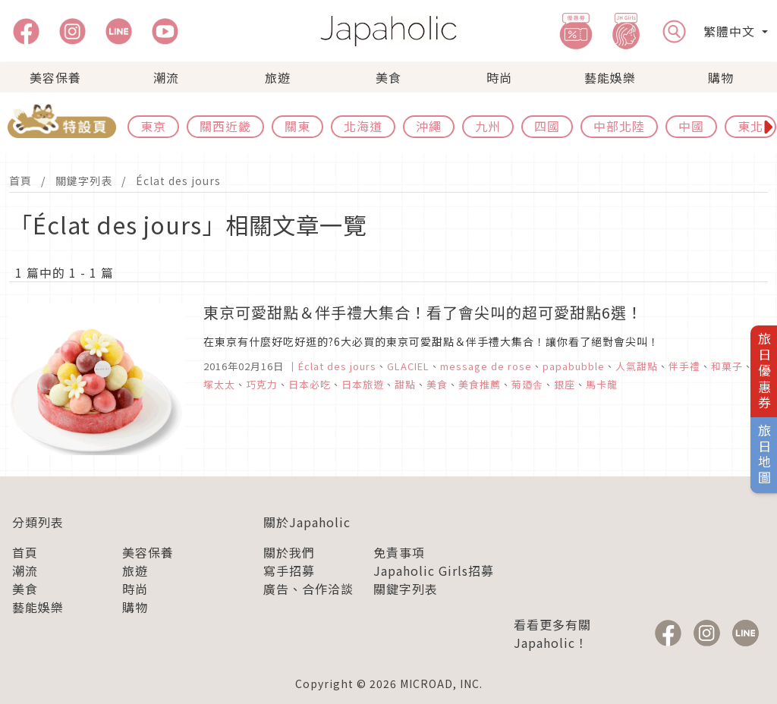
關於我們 (289, 552)
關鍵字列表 (83, 180)
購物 (721, 77)
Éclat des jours (178, 180)
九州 (488, 126)
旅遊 (278, 77)
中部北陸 (619, 126)
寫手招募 (289, 570)
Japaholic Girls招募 (433, 570)
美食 (388, 77)
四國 (547, 126)
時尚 (499, 77)
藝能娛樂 (610, 77)
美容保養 (55, 77)
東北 (750, 126)
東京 (153, 126)
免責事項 (399, 552)
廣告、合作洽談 (308, 589)
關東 (297, 126)
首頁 (20, 180)
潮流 (166, 77)
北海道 (363, 126)
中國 (691, 126)
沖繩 (429, 126)
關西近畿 (225, 126)
